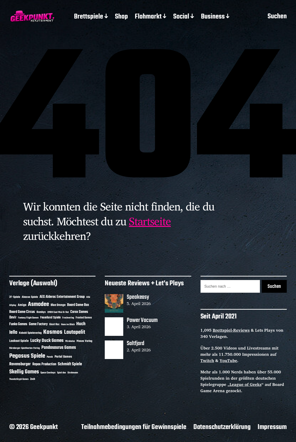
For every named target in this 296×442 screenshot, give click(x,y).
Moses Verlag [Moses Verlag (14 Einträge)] (84, 341)
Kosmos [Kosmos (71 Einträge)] (52, 332)
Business (213, 17)
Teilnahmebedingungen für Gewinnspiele (133, 427)
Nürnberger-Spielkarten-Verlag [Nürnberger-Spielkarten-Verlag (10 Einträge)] (24, 348)
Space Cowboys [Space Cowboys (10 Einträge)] (48, 373)
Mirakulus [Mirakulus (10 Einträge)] (70, 341)
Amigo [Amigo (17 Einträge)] (22, 305)
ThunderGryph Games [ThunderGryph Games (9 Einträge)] (18, 379)
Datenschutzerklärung (222, 427)
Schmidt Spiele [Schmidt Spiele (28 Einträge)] (70, 364)
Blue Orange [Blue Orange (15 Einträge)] (58, 305)
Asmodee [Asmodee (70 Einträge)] (38, 304)
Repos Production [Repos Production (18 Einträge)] (44, 364)
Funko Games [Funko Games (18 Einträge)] (18, 324)
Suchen (277, 16)
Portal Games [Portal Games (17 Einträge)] (63, 356)
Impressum (272, 427)
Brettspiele (88, 17)
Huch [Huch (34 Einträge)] (81, 324)
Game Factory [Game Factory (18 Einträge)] (38, 324)
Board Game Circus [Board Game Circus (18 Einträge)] (22, 312)
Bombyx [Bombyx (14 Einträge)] (41, 312)
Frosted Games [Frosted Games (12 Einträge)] (84, 318)
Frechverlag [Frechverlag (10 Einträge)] (68, 318)
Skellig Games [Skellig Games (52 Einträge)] (24, 372)
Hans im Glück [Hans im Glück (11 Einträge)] (68, 324)
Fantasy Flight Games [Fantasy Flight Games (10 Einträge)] (28, 318)
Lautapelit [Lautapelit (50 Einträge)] (74, 332)
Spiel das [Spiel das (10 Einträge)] (61, 373)
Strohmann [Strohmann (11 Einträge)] (73, 373)
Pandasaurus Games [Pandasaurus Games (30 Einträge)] (58, 347)
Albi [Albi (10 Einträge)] (88, 297)
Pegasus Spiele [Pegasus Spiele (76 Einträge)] (27, 356)
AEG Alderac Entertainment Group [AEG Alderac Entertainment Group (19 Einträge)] (62, 297)
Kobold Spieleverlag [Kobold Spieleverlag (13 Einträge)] (30, 333)
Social (181, 17)
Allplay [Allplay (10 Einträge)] (12, 305)
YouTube (228, 360)
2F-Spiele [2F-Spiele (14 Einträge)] (14, 297)
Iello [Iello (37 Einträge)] (13, 332)
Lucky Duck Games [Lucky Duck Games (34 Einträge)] (47, 340)
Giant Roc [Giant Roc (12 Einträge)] (54, 324)
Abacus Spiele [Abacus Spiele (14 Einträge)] (30, 297)
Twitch (207, 360)
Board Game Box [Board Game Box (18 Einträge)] (78, 305)
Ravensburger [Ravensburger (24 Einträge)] (20, 364)
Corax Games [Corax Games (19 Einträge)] (79, 312)
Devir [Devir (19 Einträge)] (12, 317)
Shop (121, 17)
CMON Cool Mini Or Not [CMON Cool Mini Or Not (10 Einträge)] (58, 312)
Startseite (150, 221)
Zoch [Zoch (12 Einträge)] (32, 379)
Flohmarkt (148, 17)
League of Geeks (246, 384)
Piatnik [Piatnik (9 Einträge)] (50, 357)
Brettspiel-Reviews (231, 330)
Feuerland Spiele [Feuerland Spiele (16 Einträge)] (50, 317)
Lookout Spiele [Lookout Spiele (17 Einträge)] (19, 341)
